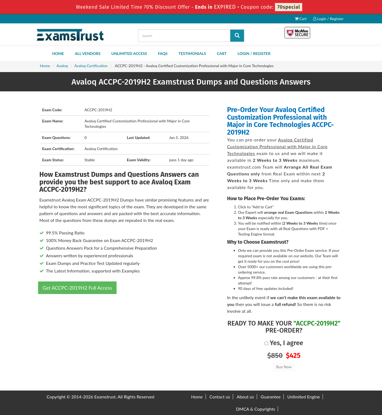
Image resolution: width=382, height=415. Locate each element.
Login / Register (328, 18)
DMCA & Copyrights (255, 408)
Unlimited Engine (303, 396)
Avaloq (62, 65)
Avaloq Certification (91, 65)
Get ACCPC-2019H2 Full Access (77, 288)
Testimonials (192, 53)
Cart (301, 18)
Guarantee (270, 396)
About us (245, 396)
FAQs (163, 53)
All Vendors (87, 53)
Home (58, 53)
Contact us (219, 396)
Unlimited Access (129, 53)
